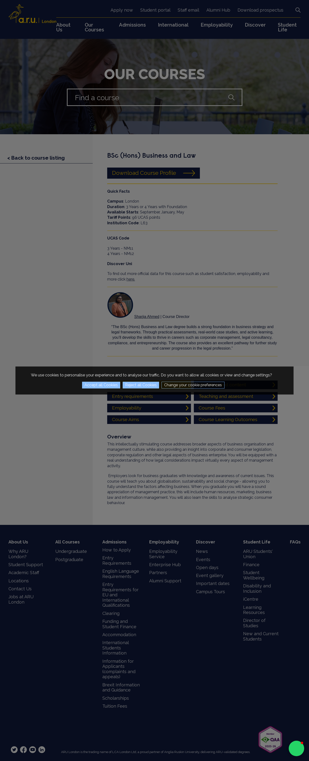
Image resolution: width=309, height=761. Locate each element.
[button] (296, 748)
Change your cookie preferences (193, 385)
